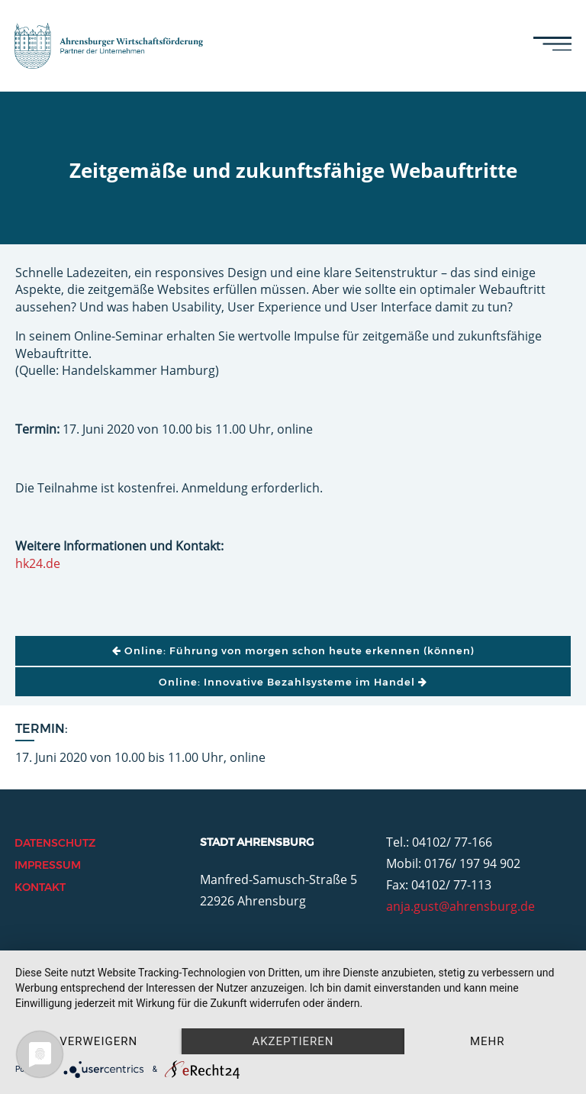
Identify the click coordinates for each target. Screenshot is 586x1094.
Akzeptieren (292, 1041)
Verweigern (98, 1041)
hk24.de (37, 563)
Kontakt (40, 887)
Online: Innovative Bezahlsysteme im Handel (293, 682)
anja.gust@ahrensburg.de (460, 906)
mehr (487, 1041)
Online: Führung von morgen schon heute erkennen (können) (293, 650)
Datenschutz (54, 843)
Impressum (47, 865)
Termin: (41, 728)
